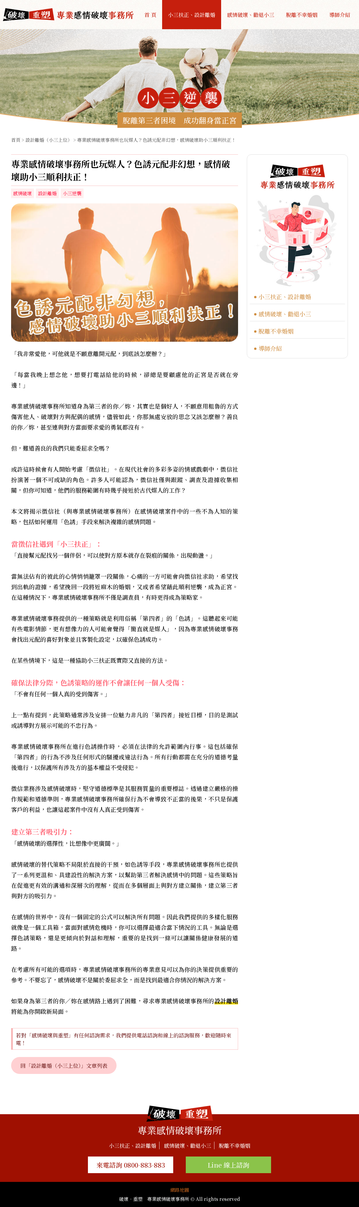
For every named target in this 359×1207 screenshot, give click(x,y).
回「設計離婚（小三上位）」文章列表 (63, 1065)
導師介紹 (339, 14)
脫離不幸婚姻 (302, 14)
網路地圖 (179, 1190)
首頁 (15, 140)
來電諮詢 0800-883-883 (130, 1164)
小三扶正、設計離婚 (191, 14)
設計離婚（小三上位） (48, 140)
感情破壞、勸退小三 (250, 14)
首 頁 (150, 14)
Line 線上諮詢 (228, 1164)
